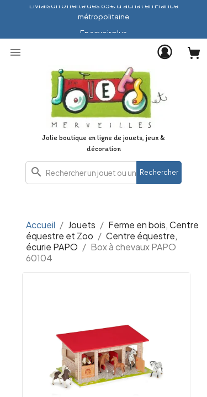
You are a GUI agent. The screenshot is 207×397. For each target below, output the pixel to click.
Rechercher (159, 172)
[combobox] (103, 172)
